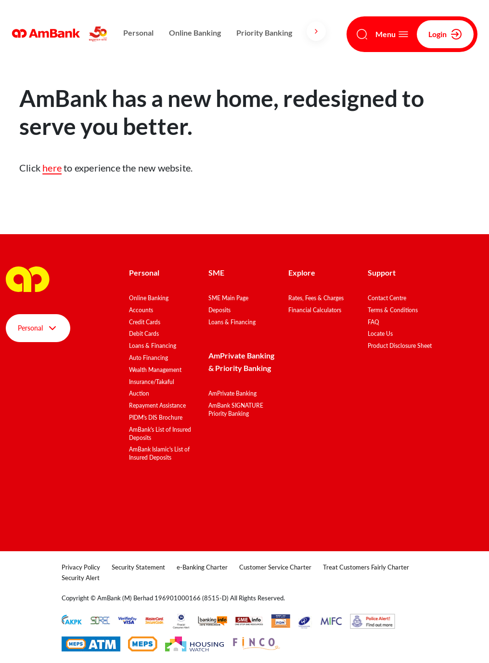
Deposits (219, 310)
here (52, 167)
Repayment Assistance (157, 405)
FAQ (373, 322)
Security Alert (81, 578)
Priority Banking (264, 32)
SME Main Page (228, 298)
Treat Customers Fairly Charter (366, 567)
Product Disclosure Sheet (400, 345)
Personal (138, 32)
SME (216, 272)
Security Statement (138, 567)
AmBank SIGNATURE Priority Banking (235, 409)
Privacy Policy (81, 567)
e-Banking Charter (202, 567)
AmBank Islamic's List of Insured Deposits (159, 453)
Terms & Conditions (393, 310)
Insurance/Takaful (151, 381)
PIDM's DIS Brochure (155, 417)
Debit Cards (144, 333)
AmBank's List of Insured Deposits (160, 433)
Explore (301, 272)
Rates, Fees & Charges (316, 298)
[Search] (362, 34)
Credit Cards (144, 322)
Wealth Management (155, 369)
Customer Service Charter (275, 567)
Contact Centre (387, 298)
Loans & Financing (152, 345)
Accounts (141, 310)
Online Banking (195, 32)
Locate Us (380, 333)
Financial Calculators (314, 310)
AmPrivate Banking (232, 393)
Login (445, 34)
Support (382, 272)
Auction (139, 393)
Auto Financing (148, 357)
